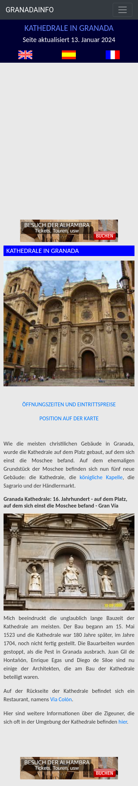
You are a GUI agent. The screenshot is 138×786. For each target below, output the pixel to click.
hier (123, 721)
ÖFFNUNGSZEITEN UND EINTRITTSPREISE (69, 404)
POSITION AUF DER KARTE (69, 418)
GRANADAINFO (30, 10)
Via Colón (61, 699)
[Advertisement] (67, 133)
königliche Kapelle (101, 477)
